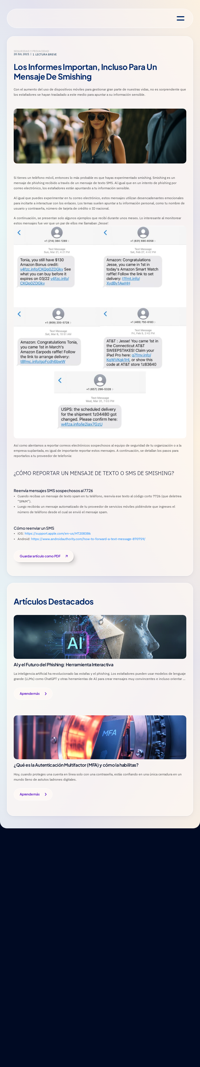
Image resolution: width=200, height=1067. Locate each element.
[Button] (33, 694)
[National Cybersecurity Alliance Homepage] (34, 18)
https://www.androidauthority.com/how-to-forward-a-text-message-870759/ (88, 539)
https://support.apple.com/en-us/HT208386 (58, 533)
